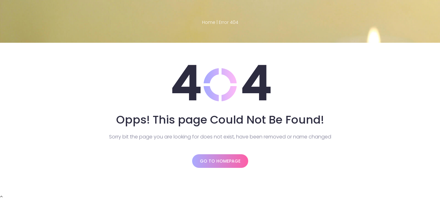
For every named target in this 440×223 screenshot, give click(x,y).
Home (208, 22)
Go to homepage (220, 161)
